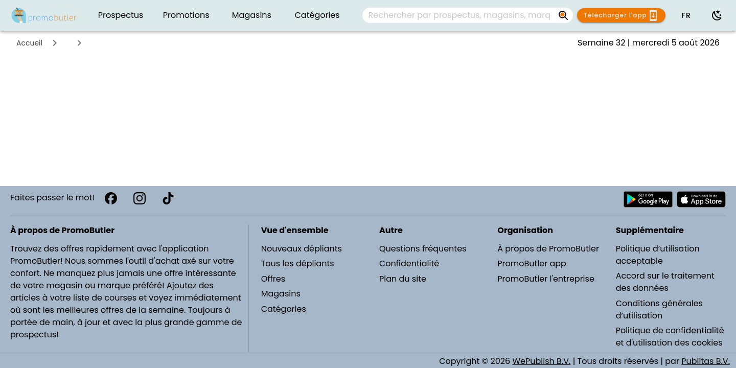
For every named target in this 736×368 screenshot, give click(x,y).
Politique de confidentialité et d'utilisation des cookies (670, 337)
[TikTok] (168, 198)
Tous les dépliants (297, 263)
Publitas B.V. (705, 361)
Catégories (283, 309)
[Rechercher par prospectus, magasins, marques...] (459, 15)
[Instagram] (139, 198)
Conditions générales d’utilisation (659, 309)
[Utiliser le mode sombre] (717, 15)
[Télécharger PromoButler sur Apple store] (701, 199)
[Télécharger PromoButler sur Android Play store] (648, 199)
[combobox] (467, 15)
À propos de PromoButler (548, 249)
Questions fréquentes (422, 249)
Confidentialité (409, 263)
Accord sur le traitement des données (665, 282)
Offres (273, 279)
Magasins (281, 294)
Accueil (29, 43)
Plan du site (402, 279)
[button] (686, 15)
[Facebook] (111, 198)
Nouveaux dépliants (301, 249)
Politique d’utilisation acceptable (658, 255)
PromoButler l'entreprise (545, 279)
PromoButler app (531, 263)
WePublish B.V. (541, 361)
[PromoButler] (44, 15)
